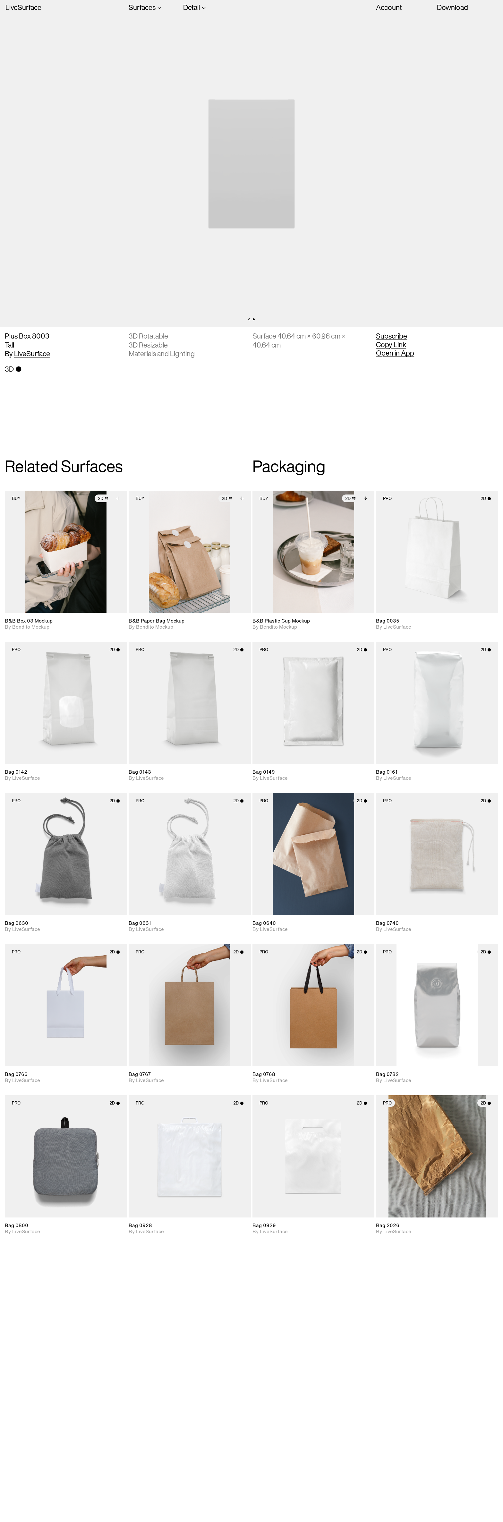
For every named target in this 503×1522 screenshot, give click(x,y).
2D (103, 498)
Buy (16, 498)
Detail (191, 7)
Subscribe (391, 336)
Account (389, 7)
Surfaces (142, 7)
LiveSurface (23, 7)
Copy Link (391, 344)
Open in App (395, 353)
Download (452, 7)
